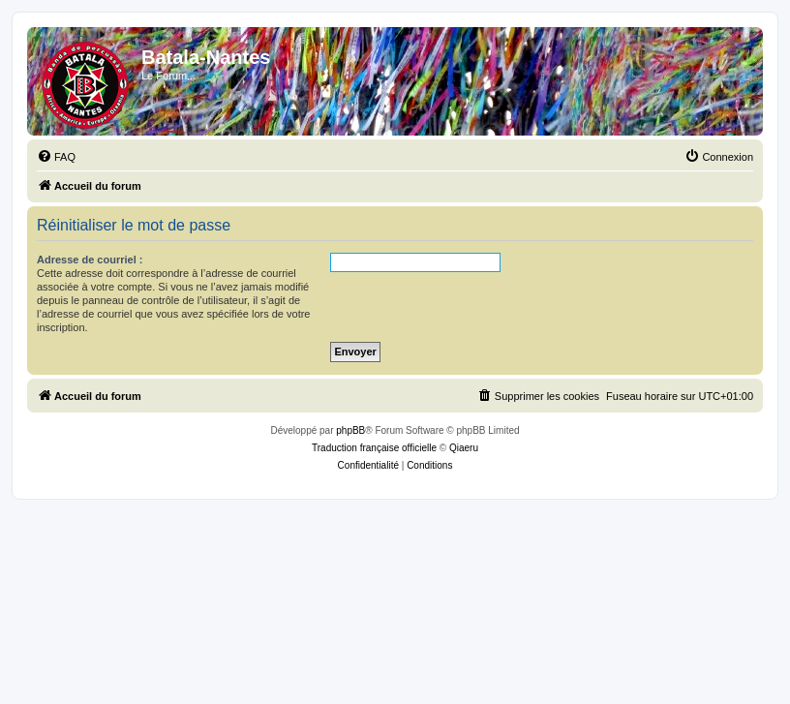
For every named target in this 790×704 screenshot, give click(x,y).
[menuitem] (56, 156)
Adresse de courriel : (89, 259)
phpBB (350, 430)
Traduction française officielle (374, 448)
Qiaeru (463, 448)
